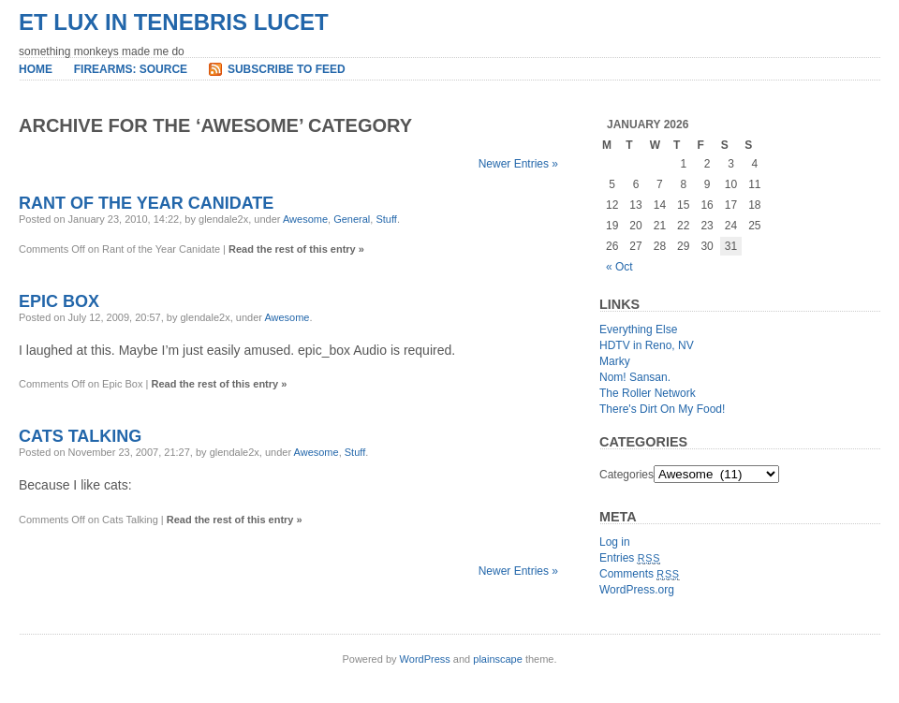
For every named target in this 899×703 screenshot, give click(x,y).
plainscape (498, 659)
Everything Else (638, 329)
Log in (614, 542)
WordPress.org (636, 589)
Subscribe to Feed (287, 69)
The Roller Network (647, 393)
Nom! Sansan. (635, 377)
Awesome (305, 219)
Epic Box (59, 301)
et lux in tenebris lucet (174, 22)
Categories (626, 474)
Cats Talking (80, 436)
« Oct (619, 266)
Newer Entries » (518, 163)
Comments (639, 573)
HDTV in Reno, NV (646, 345)
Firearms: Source (130, 69)
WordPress (425, 659)
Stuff (386, 219)
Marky (614, 361)
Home (35, 69)
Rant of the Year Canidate (146, 203)
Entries (629, 557)
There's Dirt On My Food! (662, 409)
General (351, 219)
